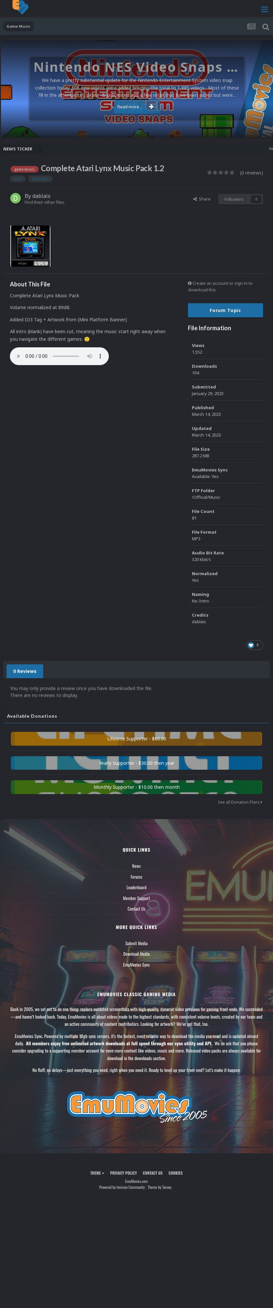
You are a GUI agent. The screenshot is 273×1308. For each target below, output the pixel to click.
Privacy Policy (123, 1173)
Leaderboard (137, 887)
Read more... (135, 107)
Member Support (136, 898)
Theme (97, 1173)
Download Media (136, 953)
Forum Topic (225, 310)
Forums (136, 876)
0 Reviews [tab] (25, 671)
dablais (41, 196)
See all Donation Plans (240, 802)
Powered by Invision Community (122, 1187)
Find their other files (45, 202)
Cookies (175, 1173)
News (136, 866)
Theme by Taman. (160, 1187)
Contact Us (136, 908)
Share (202, 199)
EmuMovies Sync (136, 964)
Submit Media (136, 943)
